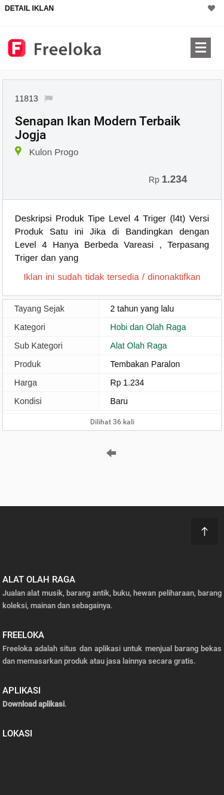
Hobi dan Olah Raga (148, 327)
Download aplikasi (33, 704)
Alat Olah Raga (139, 345)
